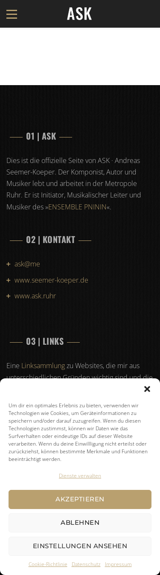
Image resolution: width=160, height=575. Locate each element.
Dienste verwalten (80, 475)
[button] (147, 389)
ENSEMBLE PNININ (77, 207)
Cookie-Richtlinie (48, 564)
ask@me (27, 264)
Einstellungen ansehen (80, 546)
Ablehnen (80, 522)
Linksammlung (43, 365)
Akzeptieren (80, 499)
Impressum (118, 564)
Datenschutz (86, 564)
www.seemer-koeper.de (51, 280)
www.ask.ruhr (35, 295)
